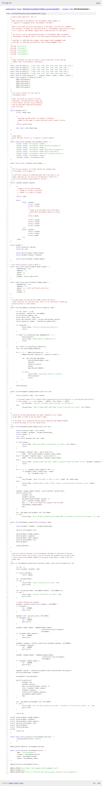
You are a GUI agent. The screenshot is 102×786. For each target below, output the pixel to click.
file (43, 13)
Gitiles (11, 783)
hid (71, 9)
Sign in (98, 3)
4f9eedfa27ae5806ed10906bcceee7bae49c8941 (41, 9)
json (98, 783)
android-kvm (11, 9)
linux (19, 9)
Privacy (16, 783)
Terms (21, 783)
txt (94, 783)
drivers (65, 9)
